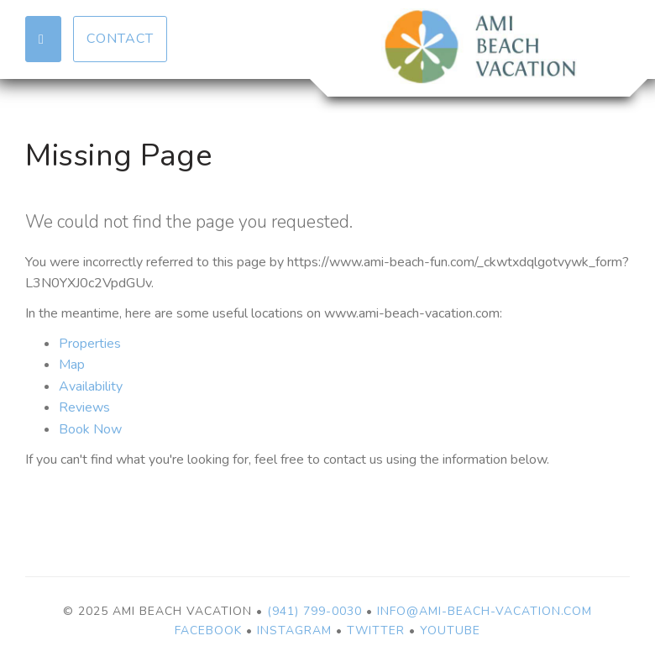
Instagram (294, 630)
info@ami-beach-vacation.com (484, 611)
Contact (120, 38)
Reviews (84, 407)
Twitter (376, 630)
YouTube (450, 630)
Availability (91, 386)
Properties (90, 343)
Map (72, 364)
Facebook (208, 630)
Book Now (90, 429)
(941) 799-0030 (314, 611)
